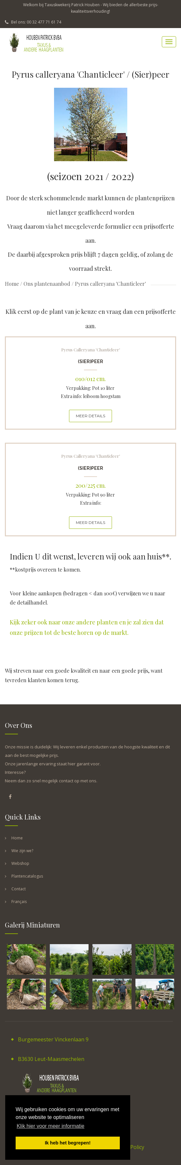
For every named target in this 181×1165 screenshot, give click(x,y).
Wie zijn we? (22, 850)
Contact (18, 889)
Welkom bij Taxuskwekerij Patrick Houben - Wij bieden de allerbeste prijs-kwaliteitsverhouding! (90, 8)
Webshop (20, 863)
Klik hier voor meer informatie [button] (50, 1126)
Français (19, 901)
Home (12, 283)
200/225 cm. (91, 485)
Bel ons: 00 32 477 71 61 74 (33, 22)
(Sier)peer (90, 361)
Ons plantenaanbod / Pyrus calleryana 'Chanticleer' (84, 283)
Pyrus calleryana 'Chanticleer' (90, 349)
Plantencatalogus (27, 876)
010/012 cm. (90, 379)
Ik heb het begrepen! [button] (68, 1142)
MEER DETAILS (90, 415)
